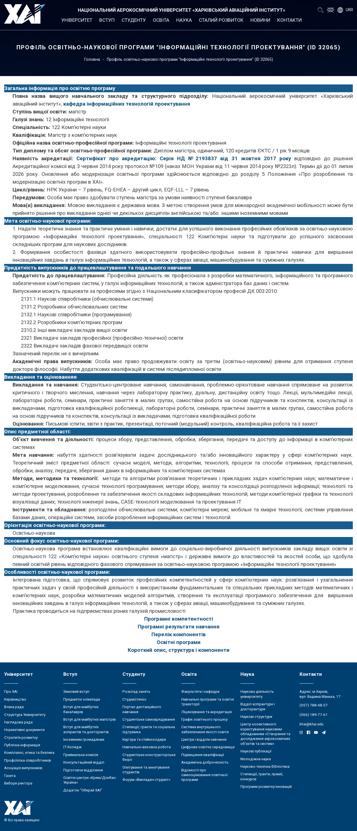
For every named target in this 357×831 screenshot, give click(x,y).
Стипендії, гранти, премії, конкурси (261, 776)
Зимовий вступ (76, 691)
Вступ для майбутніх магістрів (89, 719)
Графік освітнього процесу (204, 719)
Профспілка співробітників (27, 760)
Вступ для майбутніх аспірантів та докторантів (86, 729)
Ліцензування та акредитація (206, 712)
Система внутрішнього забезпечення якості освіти (205, 729)
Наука (184, 20)
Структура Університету (24, 715)
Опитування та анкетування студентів (146, 769)
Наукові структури (256, 717)
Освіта (161, 20)
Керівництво (15, 699)
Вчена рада (14, 707)
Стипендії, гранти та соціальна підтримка (148, 729)
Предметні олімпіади (81, 699)
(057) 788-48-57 (314, 705)
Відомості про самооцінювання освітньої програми (204, 775)
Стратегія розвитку (21, 737)
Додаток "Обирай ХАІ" (82, 790)
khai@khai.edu (312, 724)
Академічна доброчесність (204, 762)
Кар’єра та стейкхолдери (144, 739)
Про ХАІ (11, 691)
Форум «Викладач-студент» (146, 779)
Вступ (107, 20)
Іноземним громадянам (83, 739)
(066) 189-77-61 (314, 715)
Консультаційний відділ (83, 762)
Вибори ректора (18, 783)
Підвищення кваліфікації (202, 755)
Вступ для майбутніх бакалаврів (81, 709)
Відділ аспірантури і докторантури (257, 706)
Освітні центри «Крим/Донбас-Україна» (90, 780)
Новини (260, 20)
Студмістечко (134, 699)
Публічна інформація (22, 745)
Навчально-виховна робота (146, 747)
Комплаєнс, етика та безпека (29, 752)
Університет (76, 20)
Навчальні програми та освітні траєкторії (207, 701)
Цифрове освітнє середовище (208, 747)
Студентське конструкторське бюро (148, 757)
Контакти (289, 20)
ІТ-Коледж (72, 747)
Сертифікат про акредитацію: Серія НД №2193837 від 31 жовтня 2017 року (183, 158)
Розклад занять (136, 691)
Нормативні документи (24, 730)
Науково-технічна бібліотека (265, 766)
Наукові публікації (255, 751)
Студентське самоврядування (148, 719)
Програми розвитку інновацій (266, 786)
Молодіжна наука (255, 759)
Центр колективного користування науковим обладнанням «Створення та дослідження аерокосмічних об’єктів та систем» (265, 734)
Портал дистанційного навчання (141, 709)
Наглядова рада (18, 722)
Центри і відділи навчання (203, 739)
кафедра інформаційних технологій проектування (126, 104)
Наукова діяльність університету (257, 693)
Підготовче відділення (83, 770)
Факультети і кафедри (200, 691)
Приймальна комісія (80, 755)
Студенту (134, 20)
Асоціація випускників (23, 768)
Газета (10, 776)
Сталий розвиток (221, 20)
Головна (92, 59)
